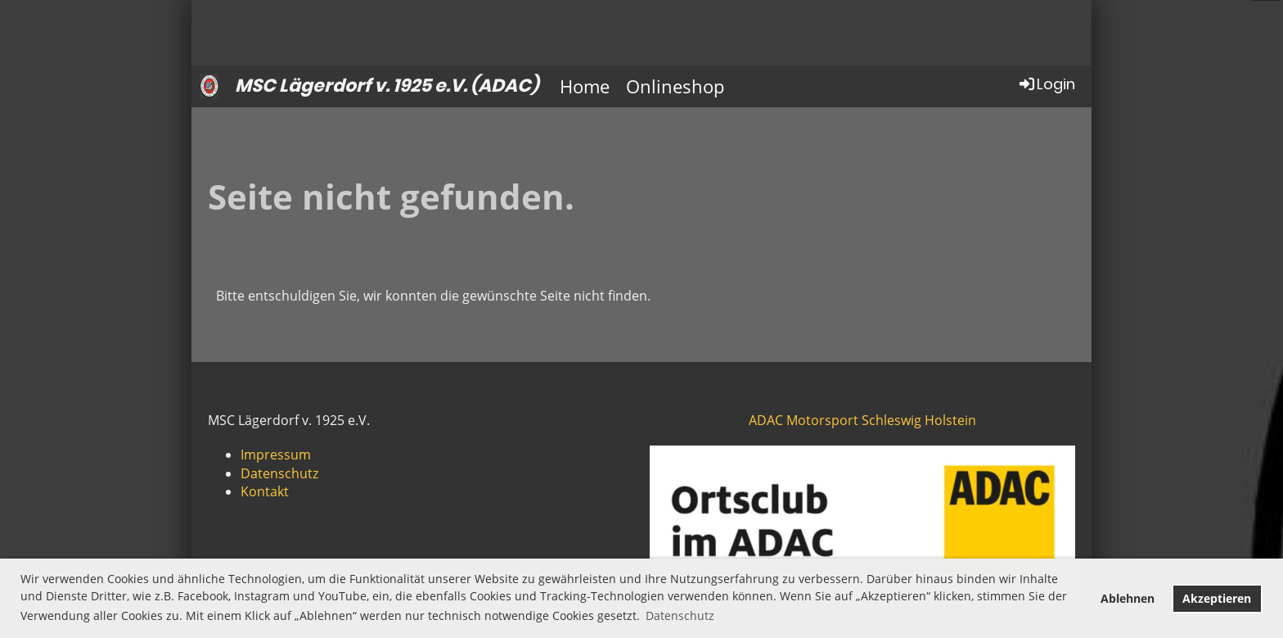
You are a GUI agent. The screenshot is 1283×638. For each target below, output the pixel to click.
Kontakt (265, 491)
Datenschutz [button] (680, 615)
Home (585, 86)
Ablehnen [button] (1128, 598)
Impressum (276, 455)
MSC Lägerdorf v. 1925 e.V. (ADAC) (386, 86)
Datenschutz (279, 473)
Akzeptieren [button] (1216, 598)
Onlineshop (675, 86)
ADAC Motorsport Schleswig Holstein (862, 420)
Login (1046, 84)
